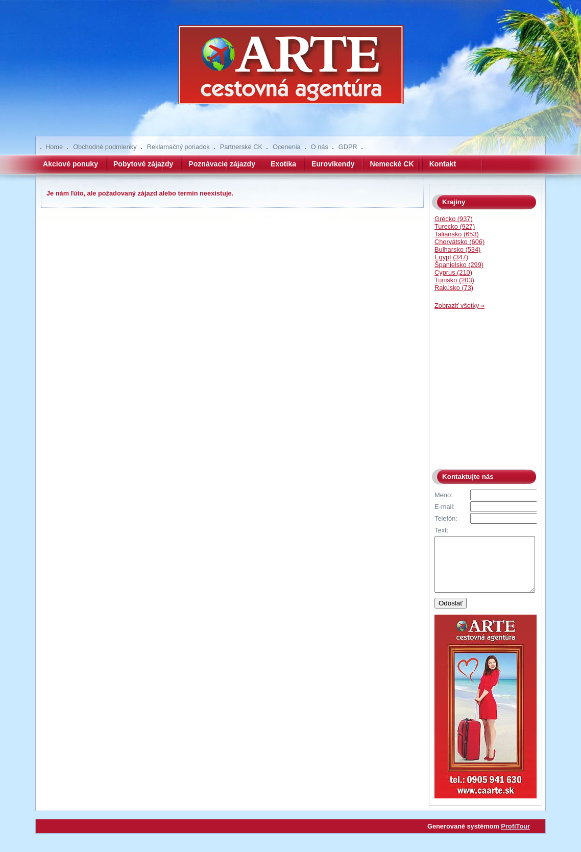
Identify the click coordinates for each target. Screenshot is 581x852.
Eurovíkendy (333, 164)
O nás (319, 147)
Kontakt (442, 164)
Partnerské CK (241, 147)
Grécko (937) (453, 219)
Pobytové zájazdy (143, 164)
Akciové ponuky (70, 164)
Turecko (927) (454, 226)
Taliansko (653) (456, 234)
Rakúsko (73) (453, 287)
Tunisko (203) (454, 280)
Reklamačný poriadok (178, 147)
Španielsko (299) (458, 265)
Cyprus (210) (453, 272)
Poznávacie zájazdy (221, 164)
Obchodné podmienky (105, 147)
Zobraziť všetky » (459, 305)
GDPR (347, 147)
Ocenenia (287, 147)
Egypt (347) (451, 257)
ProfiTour (515, 837)
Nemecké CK (392, 164)
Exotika (283, 164)
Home (54, 147)
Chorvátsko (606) (459, 242)
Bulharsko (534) (457, 249)
